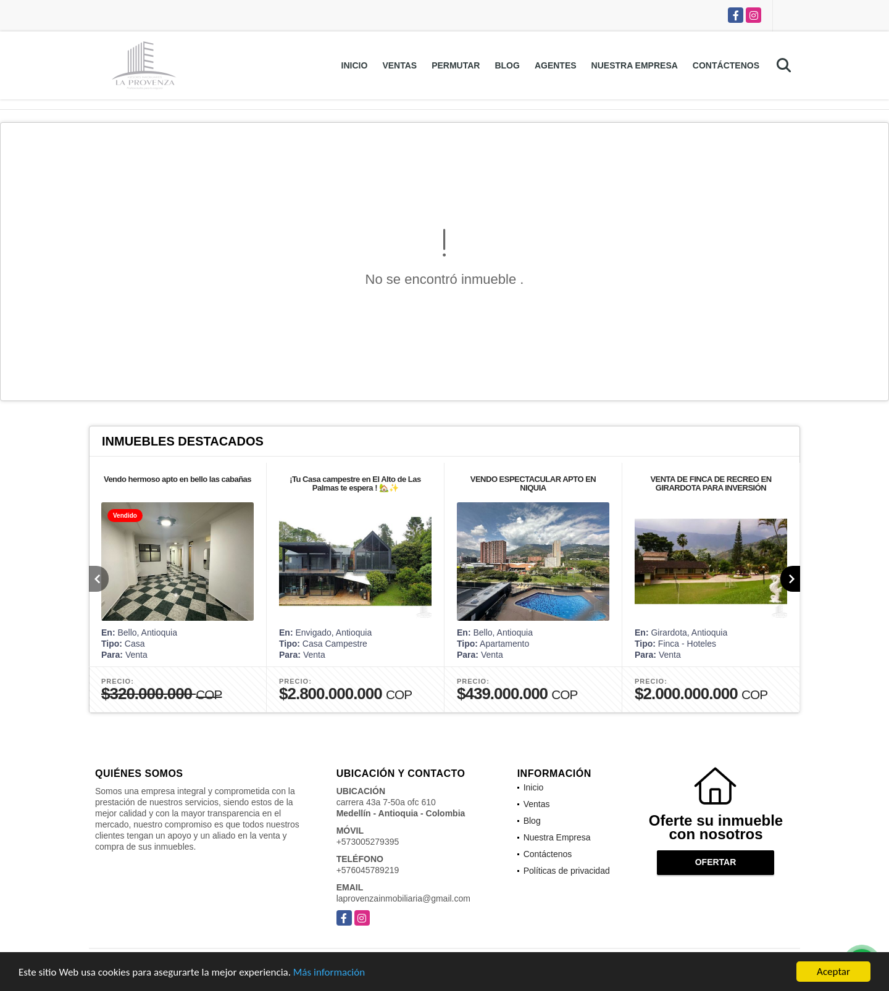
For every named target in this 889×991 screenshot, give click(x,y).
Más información (329, 972)
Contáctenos (726, 65)
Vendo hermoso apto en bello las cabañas (177, 479)
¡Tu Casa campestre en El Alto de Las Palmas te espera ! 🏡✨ (355, 483)
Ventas (399, 65)
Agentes (556, 65)
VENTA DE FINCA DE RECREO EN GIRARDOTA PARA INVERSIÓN (710, 483)
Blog (507, 65)
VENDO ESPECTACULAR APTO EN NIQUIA (533, 483)
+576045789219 (367, 870)
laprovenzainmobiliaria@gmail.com (403, 898)
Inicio (354, 65)
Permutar (456, 65)
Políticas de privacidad (567, 871)
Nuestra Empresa (634, 65)
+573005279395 (367, 842)
